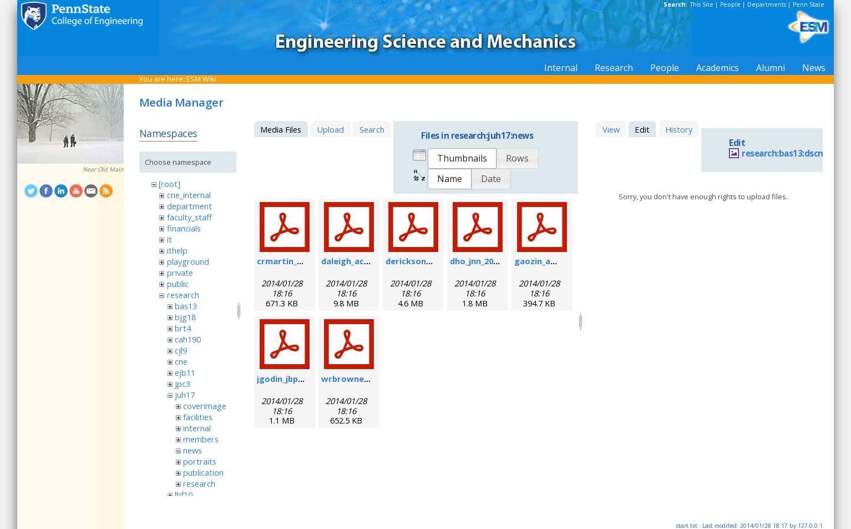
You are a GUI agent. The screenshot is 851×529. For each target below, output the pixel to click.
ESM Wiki (201, 79)
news (192, 450)
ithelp (177, 250)
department (189, 205)
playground (188, 261)
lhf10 (184, 494)
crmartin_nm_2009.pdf (302, 260)
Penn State (808, 4)
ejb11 (185, 372)
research (183, 294)
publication (203, 472)
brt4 (183, 328)
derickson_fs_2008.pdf (430, 260)
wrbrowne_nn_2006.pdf (367, 378)
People (730, 4)
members (201, 439)
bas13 (186, 305)
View (611, 129)
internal (197, 428)
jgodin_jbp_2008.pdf (296, 378)
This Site (701, 4)
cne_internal (189, 194)
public (178, 283)
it (169, 239)
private (180, 272)
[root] (169, 183)
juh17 (185, 394)
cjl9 (181, 350)
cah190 (188, 339)
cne (181, 361)
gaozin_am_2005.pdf (554, 260)
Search (371, 129)
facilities (197, 416)
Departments (766, 4)
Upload (330, 129)
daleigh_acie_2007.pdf (364, 260)
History (678, 129)
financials (184, 228)
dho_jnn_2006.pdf (484, 260)
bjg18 (185, 317)
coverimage (204, 405)
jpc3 (182, 383)
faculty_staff (189, 217)
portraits (199, 461)
